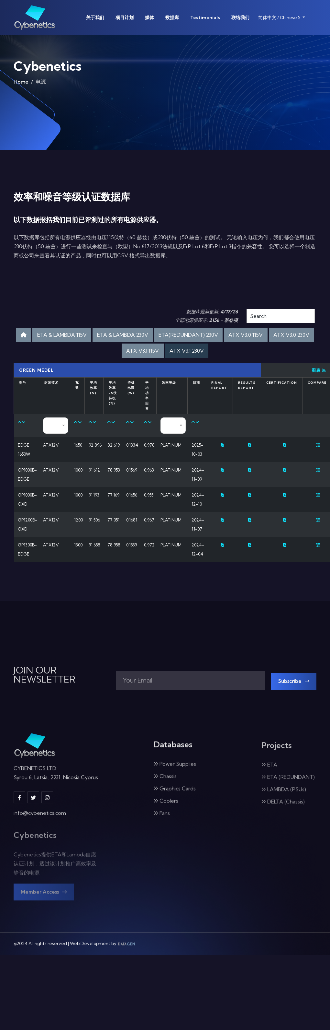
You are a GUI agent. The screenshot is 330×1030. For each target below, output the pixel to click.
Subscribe (296, 693)
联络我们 (240, 17)
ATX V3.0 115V (282, 335)
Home (21, 82)
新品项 (231, 320)
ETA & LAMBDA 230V (144, 335)
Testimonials (205, 17)
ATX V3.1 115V (166, 352)
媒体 (149, 17)
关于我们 (95, 17)
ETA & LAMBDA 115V (76, 335)
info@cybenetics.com (40, 830)
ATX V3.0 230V (116, 352)
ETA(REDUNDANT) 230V (218, 335)
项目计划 (125, 17)
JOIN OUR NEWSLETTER (44, 686)
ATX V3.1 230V (214, 352)
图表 (319, 372)
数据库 (172, 17)
